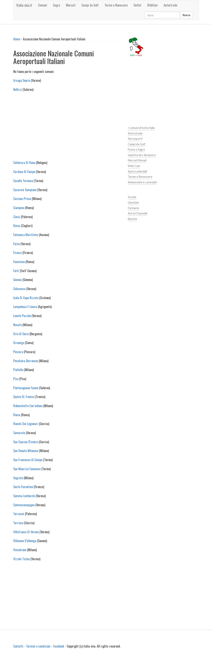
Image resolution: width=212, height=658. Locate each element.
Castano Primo (22, 198)
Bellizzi (17, 89)
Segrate (18, 478)
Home (16, 39)
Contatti (18, 646)
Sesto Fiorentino (23, 486)
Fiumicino (19, 261)
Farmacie (133, 208)
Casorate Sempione (25, 189)
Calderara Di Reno (24, 162)
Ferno (16, 243)
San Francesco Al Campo (27, 459)
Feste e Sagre (136, 149)
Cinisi (16, 216)
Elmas (16, 225)
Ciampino (18, 207)
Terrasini (18, 513)
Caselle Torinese (23, 180)
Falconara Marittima (25, 234)
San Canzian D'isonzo (25, 441)
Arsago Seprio (21, 80)
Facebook (58, 646)
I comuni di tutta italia (141, 127)
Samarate (19, 432)
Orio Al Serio (21, 333)
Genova (17, 279)
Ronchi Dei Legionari (25, 423)
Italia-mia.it (24, 5)
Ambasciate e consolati (142, 182)
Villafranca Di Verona (26, 532)
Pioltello (18, 369)
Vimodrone (19, 549)
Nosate (17, 324)
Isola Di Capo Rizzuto (26, 297)
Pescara (18, 351)
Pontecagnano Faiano (25, 387)
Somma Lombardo (24, 495)
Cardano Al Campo (24, 171)
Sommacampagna (24, 505)
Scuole (132, 197)
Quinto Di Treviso (23, 396)
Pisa (15, 378)
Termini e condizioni (38, 646)
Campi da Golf (136, 144)
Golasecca (19, 288)
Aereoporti (135, 138)
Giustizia (133, 202)
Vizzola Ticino (21, 559)
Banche (132, 219)
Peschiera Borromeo (25, 360)
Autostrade (135, 133)
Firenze (17, 252)
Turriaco (18, 522)
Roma (16, 414)
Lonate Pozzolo (22, 315)
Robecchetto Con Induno (27, 405)
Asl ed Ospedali (137, 213)
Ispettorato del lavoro (142, 155)
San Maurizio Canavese (27, 468)
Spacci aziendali (137, 171)
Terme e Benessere (140, 176)
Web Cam (134, 166)
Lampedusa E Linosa (25, 306)
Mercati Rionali (137, 160)
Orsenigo (18, 342)
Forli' (16, 270)
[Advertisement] (67, 128)
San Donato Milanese (25, 450)
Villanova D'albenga (24, 540)
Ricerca (186, 15)
